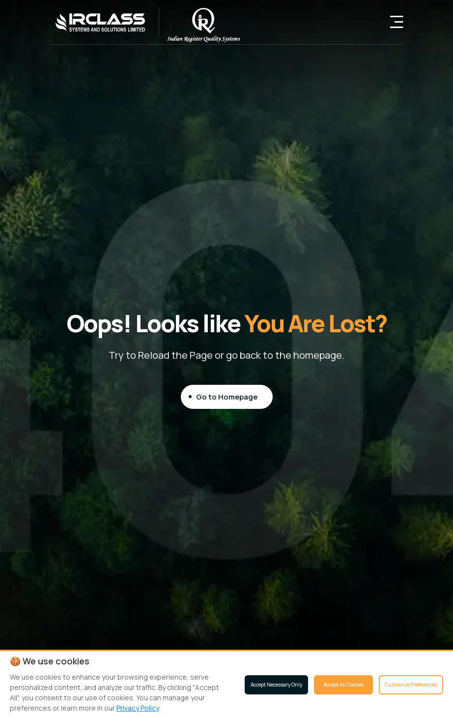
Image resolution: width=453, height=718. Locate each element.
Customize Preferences (411, 684)
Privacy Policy (137, 708)
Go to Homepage (226, 396)
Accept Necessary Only (276, 684)
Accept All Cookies (343, 684)
